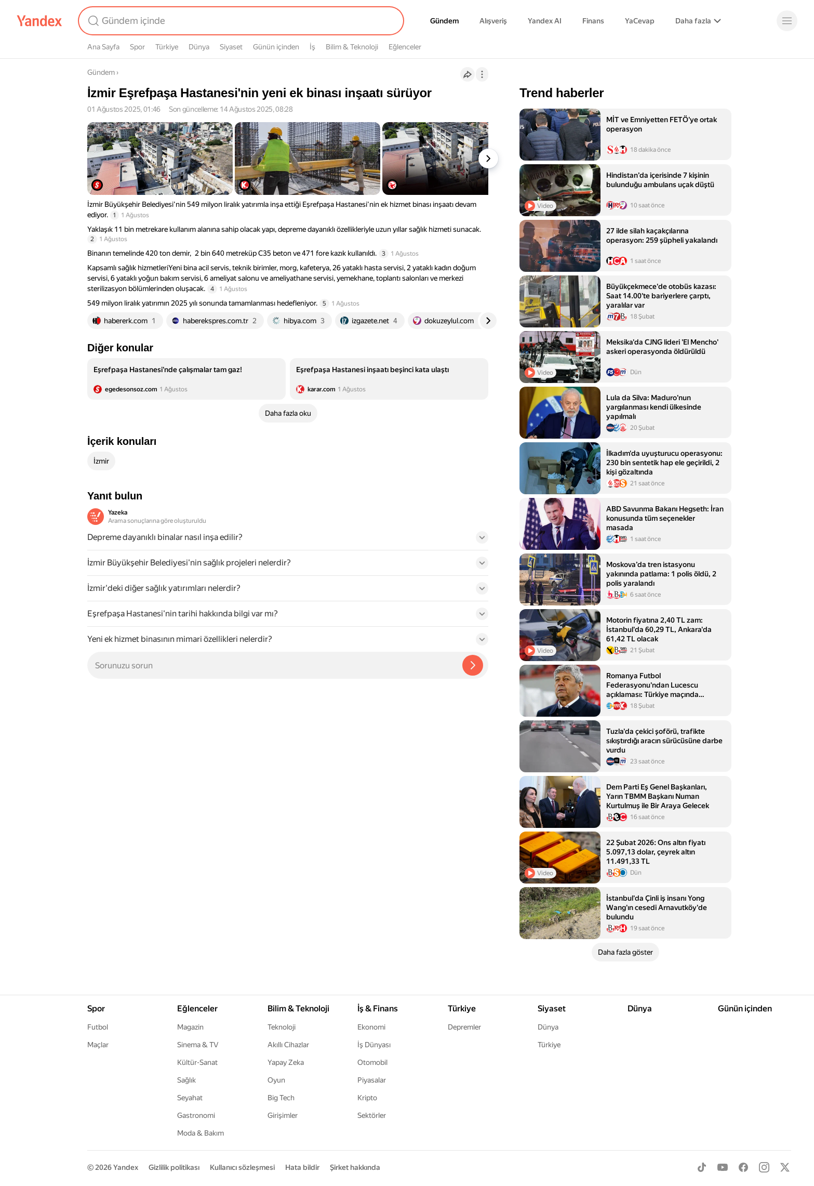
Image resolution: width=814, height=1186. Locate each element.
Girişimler (283, 1115)
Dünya (199, 47)
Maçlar (98, 1044)
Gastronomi (196, 1115)
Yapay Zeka (286, 1062)
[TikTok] (701, 1167)
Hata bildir (302, 1167)
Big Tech (281, 1097)
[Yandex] (39, 20)
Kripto (367, 1097)
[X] (784, 1167)
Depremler (464, 1027)
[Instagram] (764, 1167)
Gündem (444, 20)
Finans (593, 21)
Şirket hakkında (355, 1167)
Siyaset (231, 47)
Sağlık (186, 1080)
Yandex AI (545, 21)
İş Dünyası (374, 1044)
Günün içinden (276, 47)
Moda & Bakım (200, 1133)
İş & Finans (377, 1008)
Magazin (190, 1027)
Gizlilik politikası (174, 1167)
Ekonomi (371, 1027)
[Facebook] (743, 1167)
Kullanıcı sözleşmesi (242, 1167)
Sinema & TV (197, 1044)
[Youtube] (722, 1167)
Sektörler (371, 1115)
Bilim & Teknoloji (352, 47)
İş (312, 47)
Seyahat (190, 1097)
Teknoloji (282, 1027)
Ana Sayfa (103, 47)
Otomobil (372, 1062)
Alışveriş (493, 21)
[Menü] (787, 20)
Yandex (125, 1167)
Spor (137, 47)
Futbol (97, 1027)
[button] (287, 540)
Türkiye (166, 47)
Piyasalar (371, 1080)
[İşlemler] (482, 74)
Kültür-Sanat (197, 1062)
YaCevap (640, 21)
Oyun (276, 1080)
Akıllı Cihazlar (288, 1044)
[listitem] (186, 379)
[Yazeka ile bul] (472, 665)
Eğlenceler (405, 47)
